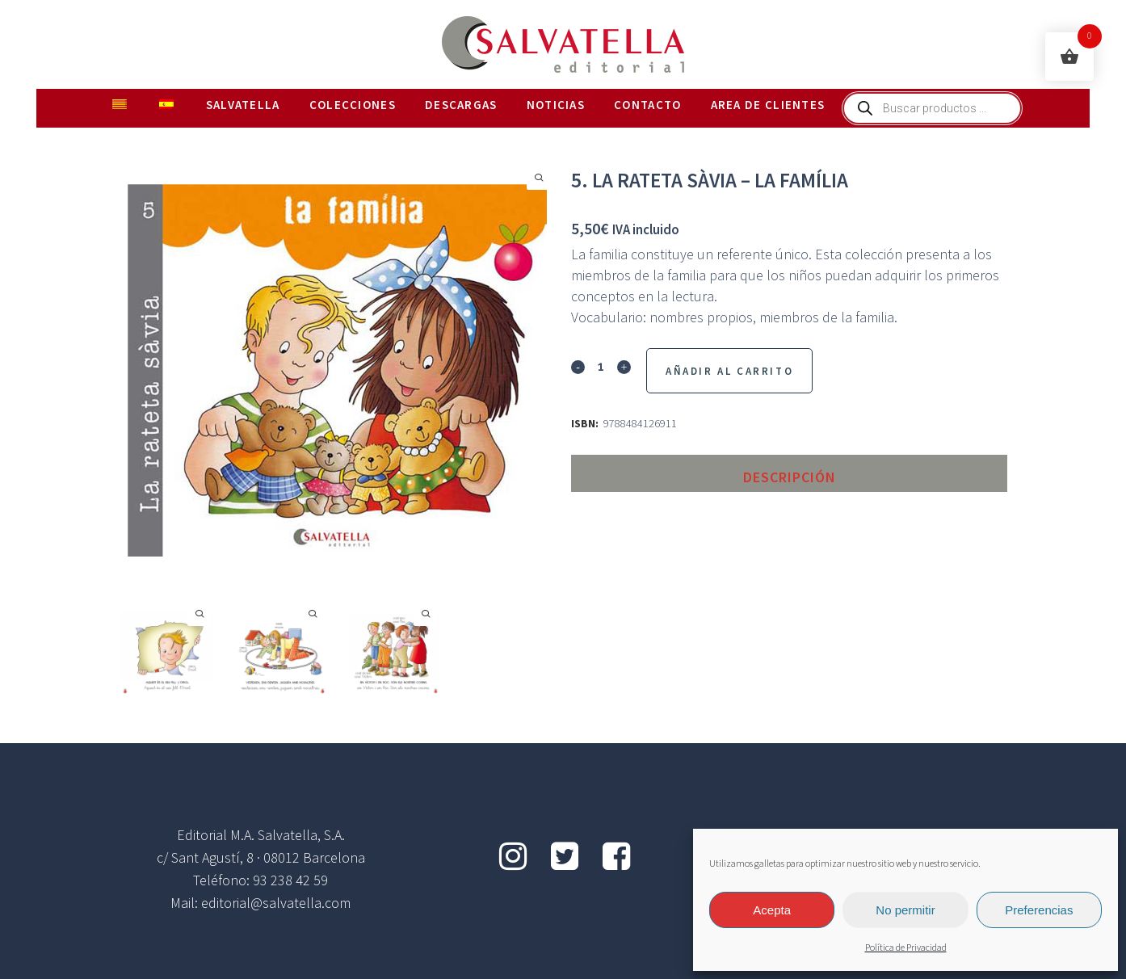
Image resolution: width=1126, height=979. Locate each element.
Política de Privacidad (906, 948)
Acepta (772, 910)
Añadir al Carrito (729, 371)
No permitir (905, 910)
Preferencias (1039, 910)
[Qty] (601, 366)
